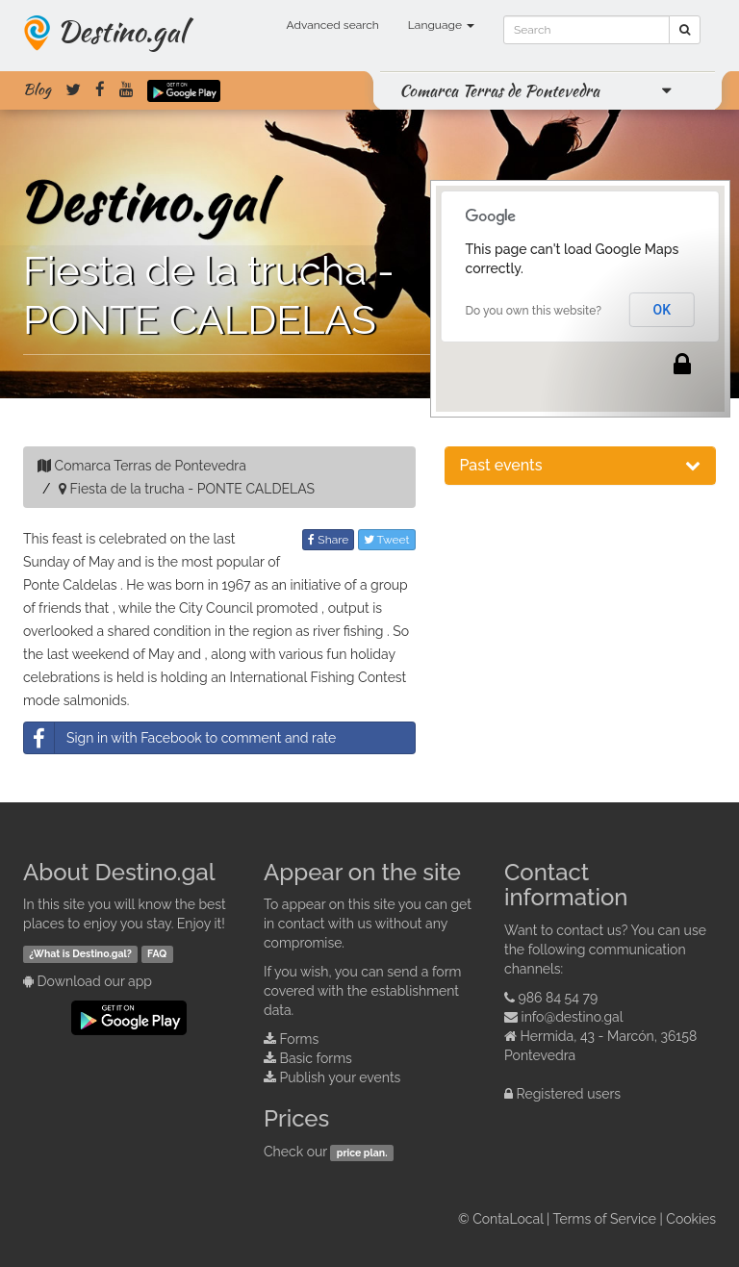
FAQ (156, 953)
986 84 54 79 (559, 997)
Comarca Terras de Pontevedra (499, 90)
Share (328, 539)
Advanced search (333, 25)
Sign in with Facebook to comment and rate (180, 737)
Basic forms (316, 1058)
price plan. (362, 1152)
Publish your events (340, 1077)
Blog (37, 89)
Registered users (569, 1094)
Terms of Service (604, 1219)
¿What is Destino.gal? (80, 953)
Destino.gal (121, 31)
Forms (299, 1039)
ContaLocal (507, 1219)
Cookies (691, 1219)
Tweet (387, 539)
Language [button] (441, 25)
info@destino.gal (573, 1017)
